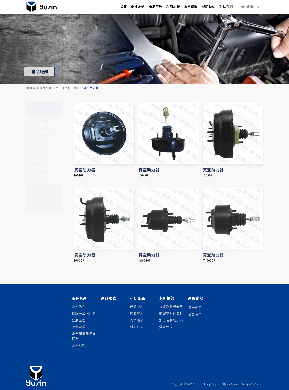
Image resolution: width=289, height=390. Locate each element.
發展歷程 (78, 320)
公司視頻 (78, 346)
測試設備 (137, 320)
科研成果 (137, 327)
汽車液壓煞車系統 (68, 88)
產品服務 (46, 88)
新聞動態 (196, 298)
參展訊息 (195, 308)
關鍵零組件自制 (171, 313)
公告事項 (195, 314)
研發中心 (137, 307)
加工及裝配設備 (171, 320)
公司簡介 (78, 307)
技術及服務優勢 (171, 307)
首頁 (31, 88)
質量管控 (166, 327)
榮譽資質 (78, 327)
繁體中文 (250, 7)
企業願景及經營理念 (84, 336)
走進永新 (138, 7)
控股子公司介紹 (84, 313)
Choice (259, 384)
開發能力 (137, 313)
